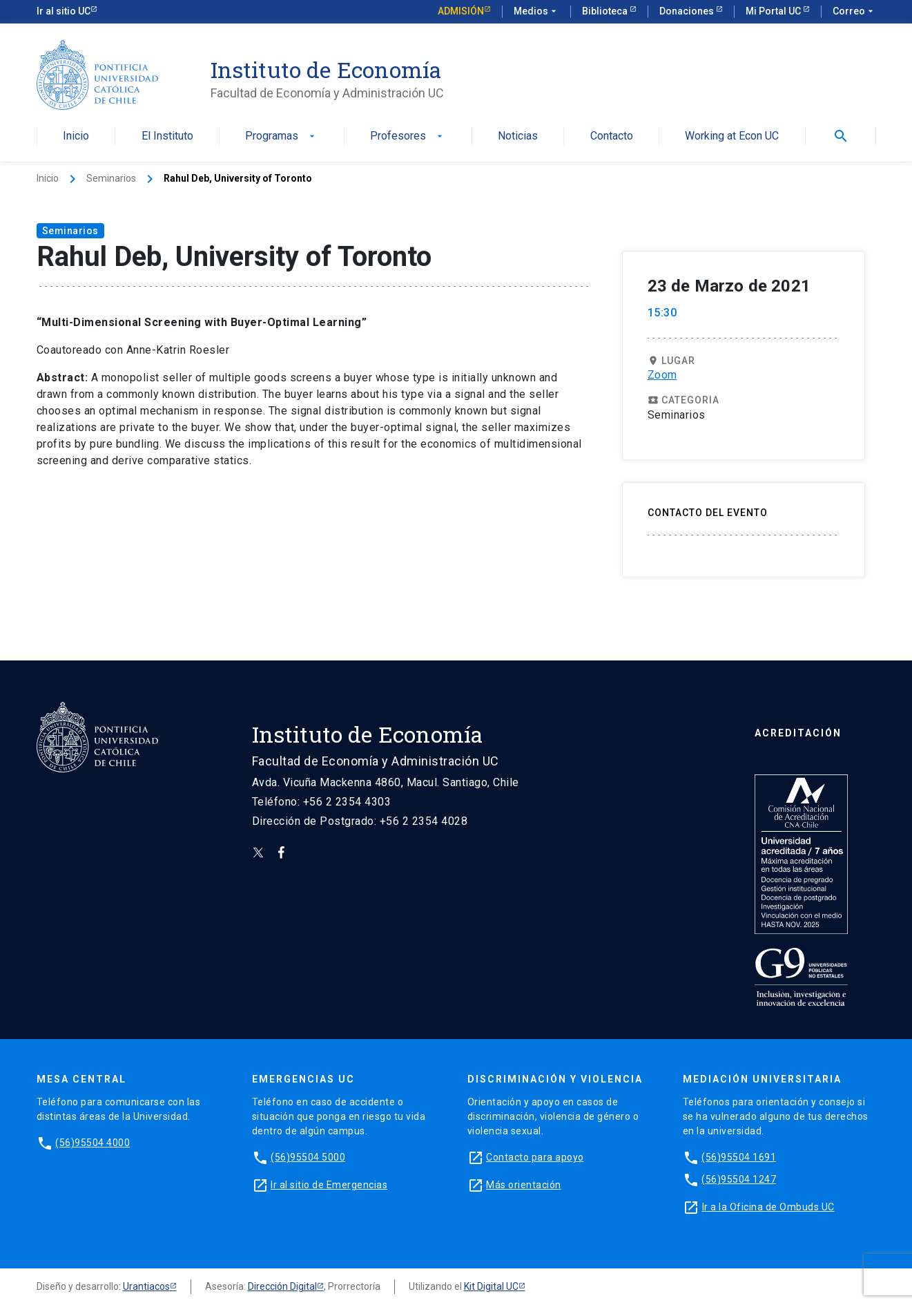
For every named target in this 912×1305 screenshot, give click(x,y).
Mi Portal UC (774, 11)
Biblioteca (606, 11)
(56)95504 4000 (92, 1142)
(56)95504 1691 (738, 1157)
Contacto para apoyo (535, 1157)
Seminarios (111, 178)
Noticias (518, 136)
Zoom (662, 374)
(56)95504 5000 (308, 1157)
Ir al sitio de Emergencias (329, 1184)
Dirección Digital (282, 1286)
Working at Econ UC (732, 136)
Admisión (461, 11)
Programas (281, 136)
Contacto (611, 136)
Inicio (76, 136)
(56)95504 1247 (738, 1179)
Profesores (407, 136)
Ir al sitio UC (63, 11)
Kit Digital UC (491, 1286)
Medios (536, 12)
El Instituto (167, 136)
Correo (854, 12)
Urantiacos (146, 1286)
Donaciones (687, 11)
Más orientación (523, 1184)
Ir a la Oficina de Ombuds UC (768, 1206)
